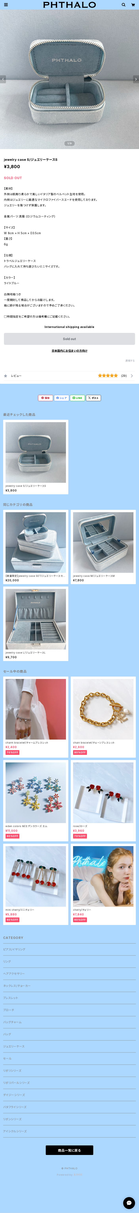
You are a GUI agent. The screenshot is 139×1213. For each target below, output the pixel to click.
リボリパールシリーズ (16, 1082)
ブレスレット (10, 998)
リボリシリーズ (12, 1070)
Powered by (69, 1174)
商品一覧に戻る (69, 1150)
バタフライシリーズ (15, 1107)
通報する (130, 360)
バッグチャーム (12, 1022)
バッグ (7, 1034)
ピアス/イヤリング (14, 949)
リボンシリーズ (12, 1119)
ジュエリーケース (14, 1046)
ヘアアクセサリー (14, 973)
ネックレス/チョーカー (17, 985)
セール (7, 1058)
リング (7, 961)
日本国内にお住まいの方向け (69, 350)
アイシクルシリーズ (15, 1131)
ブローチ (8, 1010)
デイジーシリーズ (14, 1095)
